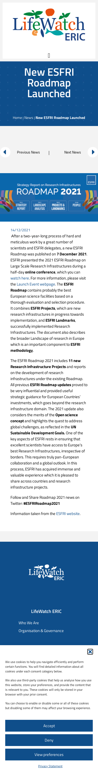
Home (17, 117)
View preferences (49, 755)
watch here (19, 278)
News (28, 117)
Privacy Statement (50, 766)
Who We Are (29, 623)
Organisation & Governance (41, 631)
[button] (90, 651)
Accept (49, 726)
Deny (49, 740)
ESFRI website (68, 514)
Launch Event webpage (35, 284)
